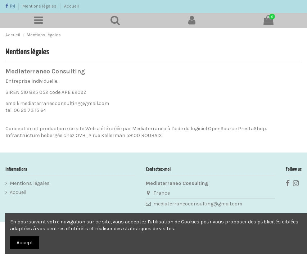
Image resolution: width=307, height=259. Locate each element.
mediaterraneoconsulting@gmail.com (197, 204)
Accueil (71, 6)
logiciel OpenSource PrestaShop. (229, 129)
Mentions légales (40, 6)
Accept (25, 243)
